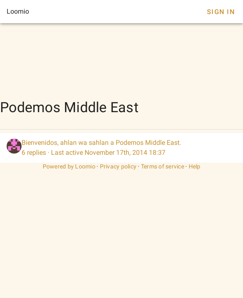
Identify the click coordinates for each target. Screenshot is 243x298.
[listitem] (121, 147)
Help (195, 166)
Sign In (221, 12)
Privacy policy (118, 166)
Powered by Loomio (69, 166)
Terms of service (162, 166)
